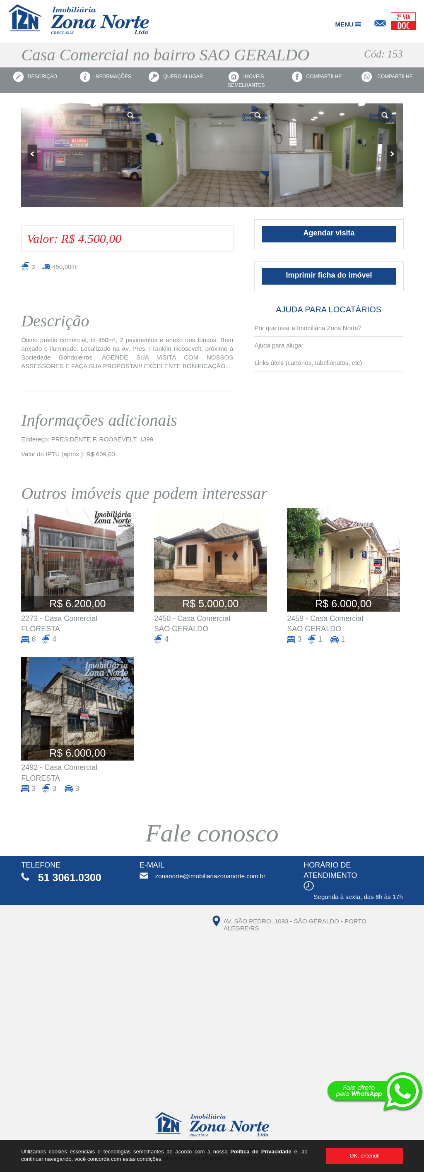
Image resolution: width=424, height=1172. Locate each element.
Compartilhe (317, 77)
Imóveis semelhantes (246, 80)
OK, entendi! (364, 1156)
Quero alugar (176, 77)
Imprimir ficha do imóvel (329, 275)
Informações (105, 77)
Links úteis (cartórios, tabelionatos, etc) (308, 362)
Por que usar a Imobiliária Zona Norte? (307, 327)
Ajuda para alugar (278, 345)
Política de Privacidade (261, 1151)
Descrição (35, 77)
